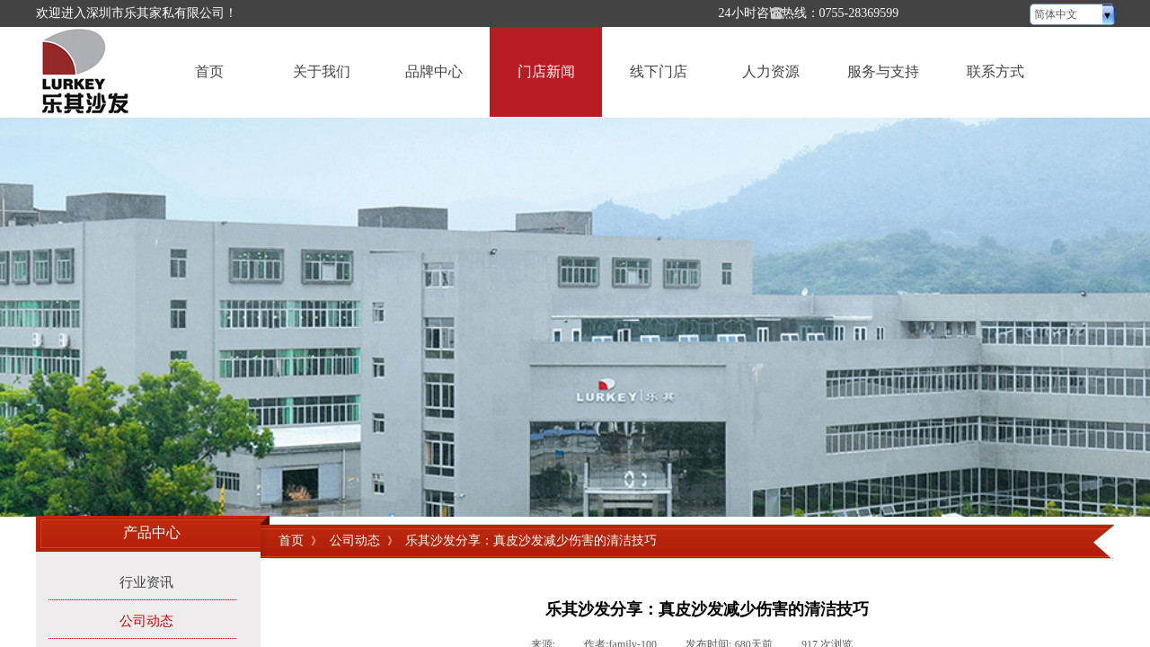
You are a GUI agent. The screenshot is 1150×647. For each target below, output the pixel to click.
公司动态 (355, 540)
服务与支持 (883, 71)
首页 (209, 71)
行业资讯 (146, 582)
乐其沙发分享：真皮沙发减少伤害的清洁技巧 (531, 540)
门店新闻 (546, 71)
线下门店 (658, 71)
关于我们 (321, 71)
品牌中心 (434, 71)
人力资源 (771, 71)
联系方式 (995, 71)
